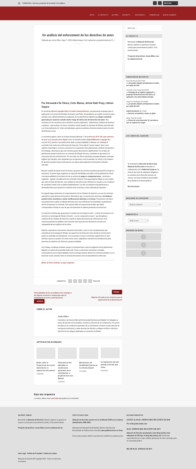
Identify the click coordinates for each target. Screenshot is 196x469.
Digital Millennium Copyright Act (98, 136)
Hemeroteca (154, 11)
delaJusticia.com (141, 420)
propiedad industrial (103, 36)
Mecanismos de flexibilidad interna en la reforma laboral (88, 361)
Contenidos (139, 11)
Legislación (92, 36)
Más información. (134, 183)
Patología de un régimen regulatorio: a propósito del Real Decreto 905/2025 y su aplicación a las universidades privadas (140, 91)
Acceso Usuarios (169, 11)
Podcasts (126, 11)
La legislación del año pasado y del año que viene (110, 360)
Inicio (92, 11)
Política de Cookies (50, 450)
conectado (54, 394)
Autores (115, 11)
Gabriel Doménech (132, 107)
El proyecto (103, 11)
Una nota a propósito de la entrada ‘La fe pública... (49, 3)
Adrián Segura (78, 36)
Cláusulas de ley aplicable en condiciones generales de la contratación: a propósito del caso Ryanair (65, 367)
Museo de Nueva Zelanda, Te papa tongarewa (58, 259)
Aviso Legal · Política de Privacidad (30, 450)
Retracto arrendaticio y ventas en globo (142, 110)
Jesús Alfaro (56, 36)
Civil (85, 36)
